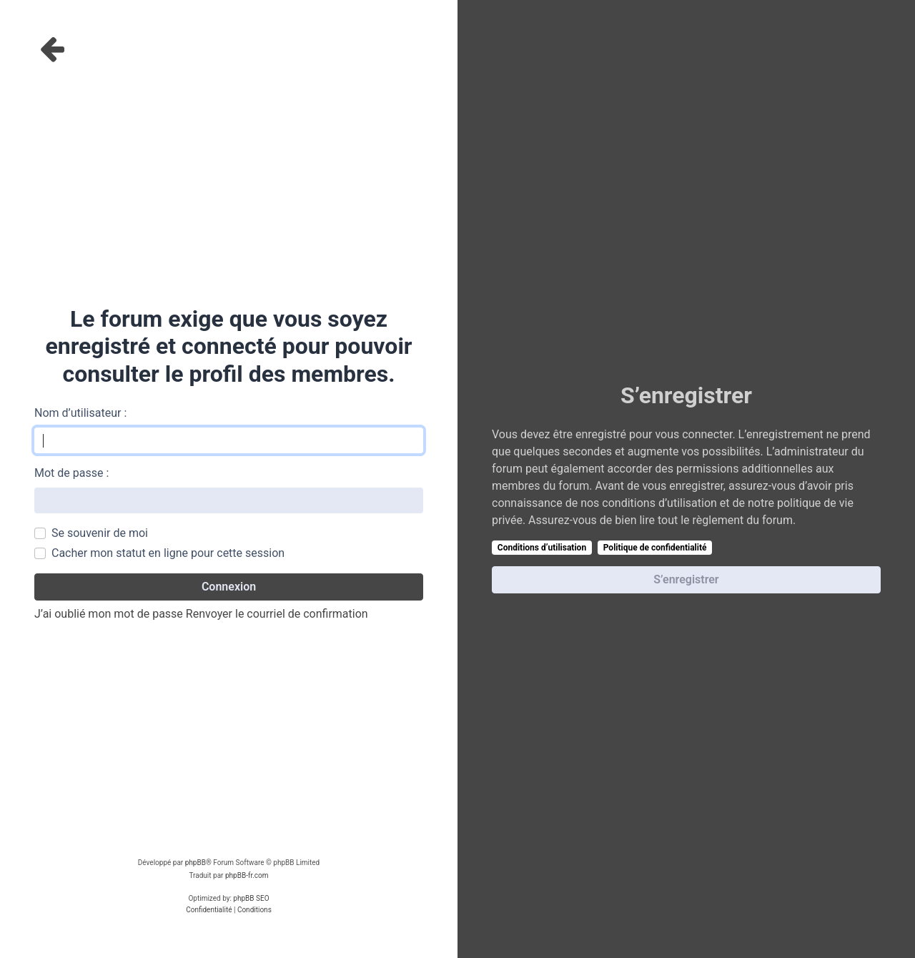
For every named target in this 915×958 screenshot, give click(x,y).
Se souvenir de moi (99, 533)
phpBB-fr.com (247, 875)
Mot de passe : (71, 473)
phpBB (195, 862)
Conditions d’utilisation (542, 548)
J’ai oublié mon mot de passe (108, 614)
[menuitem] (209, 910)
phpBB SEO (251, 898)
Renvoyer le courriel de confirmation (277, 614)
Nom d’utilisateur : (80, 413)
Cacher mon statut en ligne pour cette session (168, 553)
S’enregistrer (685, 579)
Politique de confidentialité (655, 548)
